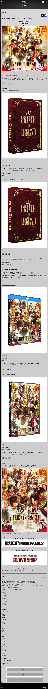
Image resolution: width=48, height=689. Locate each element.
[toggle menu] (46, 1)
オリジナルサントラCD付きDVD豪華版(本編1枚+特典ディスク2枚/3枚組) (18, 259)
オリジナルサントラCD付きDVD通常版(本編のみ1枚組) (14, 454)
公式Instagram (24, 680)
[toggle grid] (1, 1)
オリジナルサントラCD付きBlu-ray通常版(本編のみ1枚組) (15, 364)
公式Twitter (24, 674)
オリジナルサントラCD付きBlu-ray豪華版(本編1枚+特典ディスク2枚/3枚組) (19, 170)
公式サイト (24, 669)
